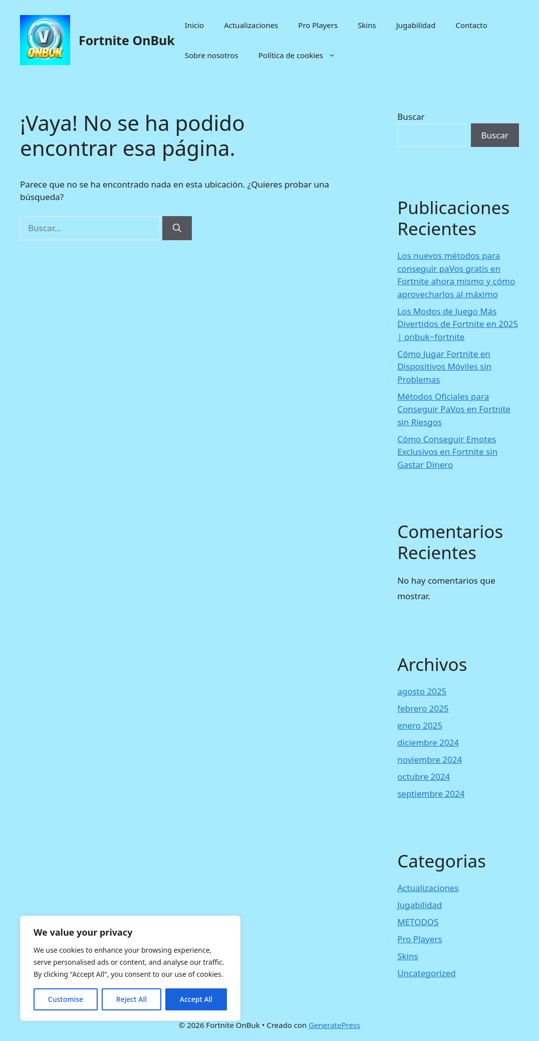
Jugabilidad (416, 25)
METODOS (417, 922)
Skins (367, 25)
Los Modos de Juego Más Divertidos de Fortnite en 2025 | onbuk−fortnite (457, 323)
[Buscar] (177, 228)
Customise (65, 999)
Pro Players (318, 25)
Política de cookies (302, 55)
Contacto (471, 25)
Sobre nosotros (211, 55)
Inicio (194, 25)
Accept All (196, 999)
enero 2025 (419, 725)
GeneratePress (334, 1025)
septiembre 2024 (430, 793)
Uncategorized (426, 973)
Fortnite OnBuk (127, 40)
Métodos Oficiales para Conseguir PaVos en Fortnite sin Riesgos (453, 409)
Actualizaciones (251, 25)
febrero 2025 (422, 708)
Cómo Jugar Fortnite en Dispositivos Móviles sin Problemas (444, 366)
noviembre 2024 (429, 759)
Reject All (131, 999)
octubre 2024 (423, 776)
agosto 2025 (421, 691)
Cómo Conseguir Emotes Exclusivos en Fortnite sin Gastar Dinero (447, 451)
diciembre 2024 (428, 742)
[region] (130, 968)
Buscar (410, 116)
